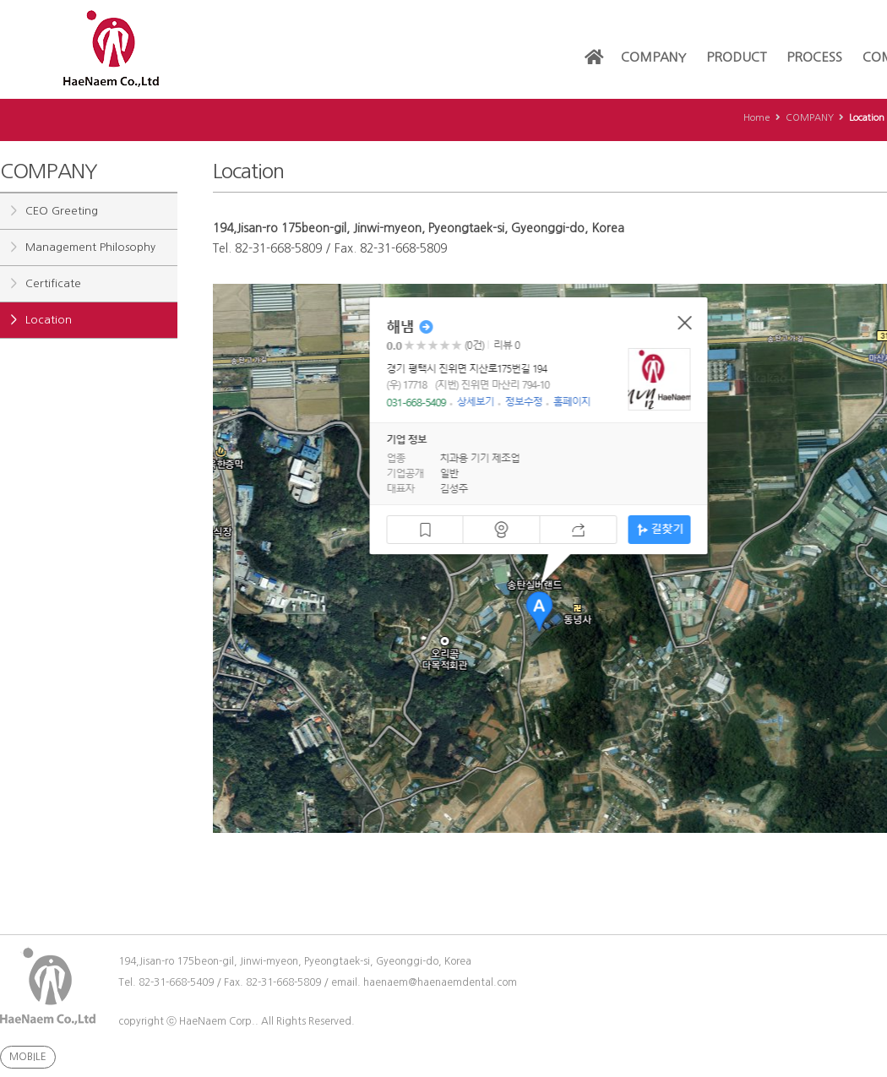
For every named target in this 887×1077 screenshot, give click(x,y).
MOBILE (27, 1057)
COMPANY (653, 57)
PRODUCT (736, 57)
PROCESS (814, 57)
